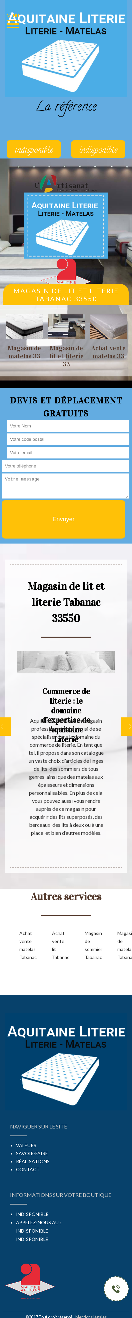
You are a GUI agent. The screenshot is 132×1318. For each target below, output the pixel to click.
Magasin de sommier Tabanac (90, 945)
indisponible (32, 1231)
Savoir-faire (32, 1153)
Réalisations (33, 1161)
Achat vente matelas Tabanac (25, 945)
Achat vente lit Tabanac (57, 945)
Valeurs (26, 1145)
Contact (28, 1169)
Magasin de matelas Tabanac (123, 945)
